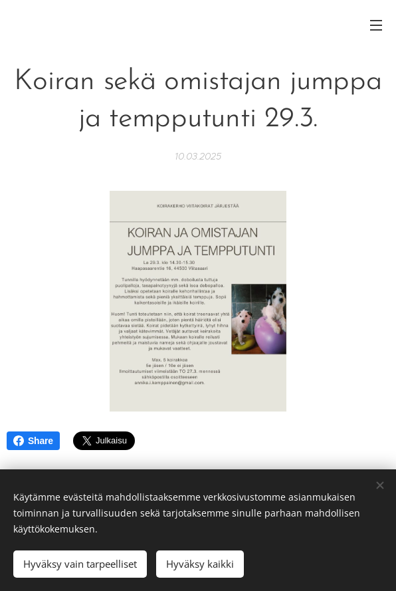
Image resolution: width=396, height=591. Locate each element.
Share (33, 440)
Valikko (376, 25)
